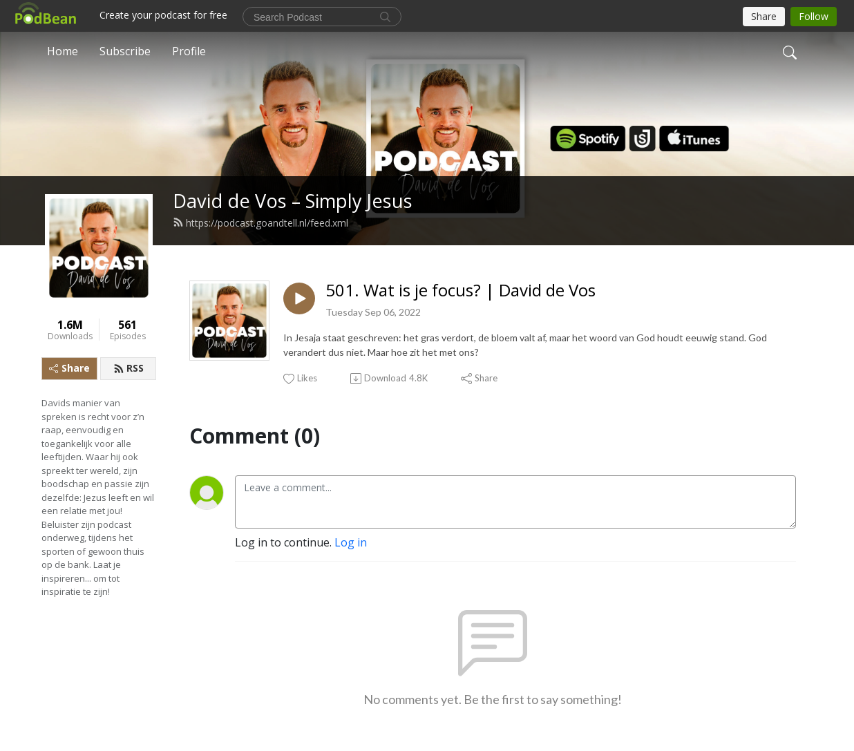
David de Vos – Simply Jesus (292, 200)
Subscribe (125, 51)
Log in (350, 542)
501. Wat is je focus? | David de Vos (460, 291)
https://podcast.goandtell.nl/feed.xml (260, 222)
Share (69, 367)
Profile (189, 51)
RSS (128, 367)
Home (62, 51)
